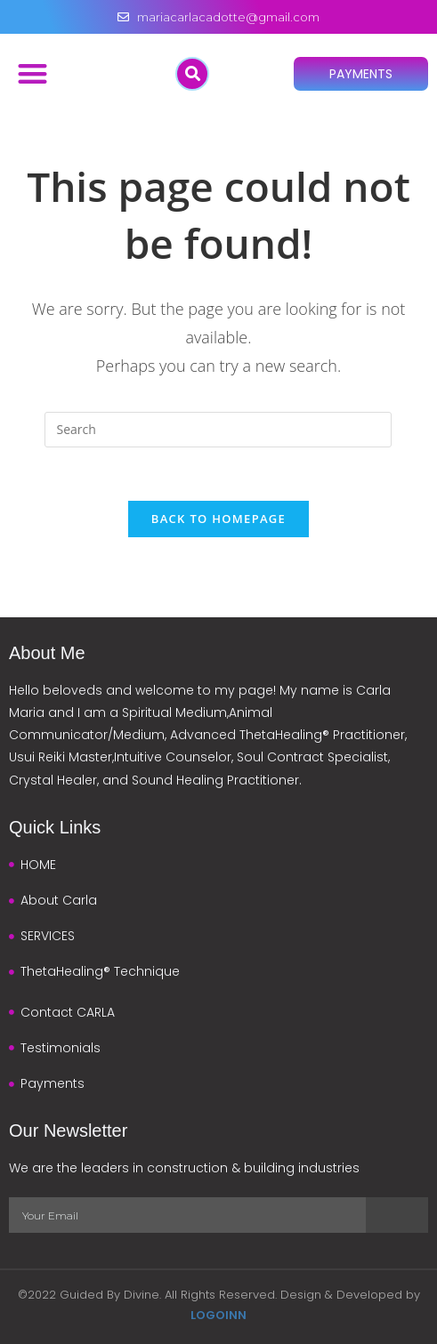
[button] (32, 73)
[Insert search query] (218, 429)
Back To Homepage (218, 519)
